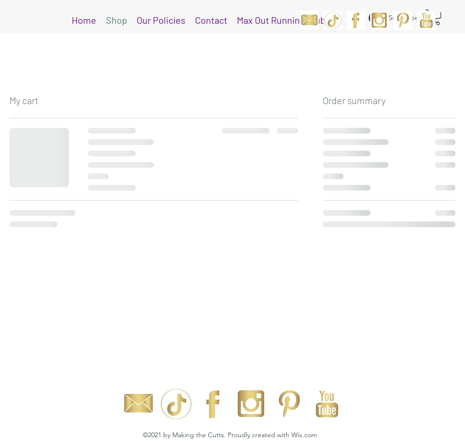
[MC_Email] (309, 20)
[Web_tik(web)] (333, 20)
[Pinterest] (402, 20)
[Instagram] (379, 20)
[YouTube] (426, 20)
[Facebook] (356, 20)
